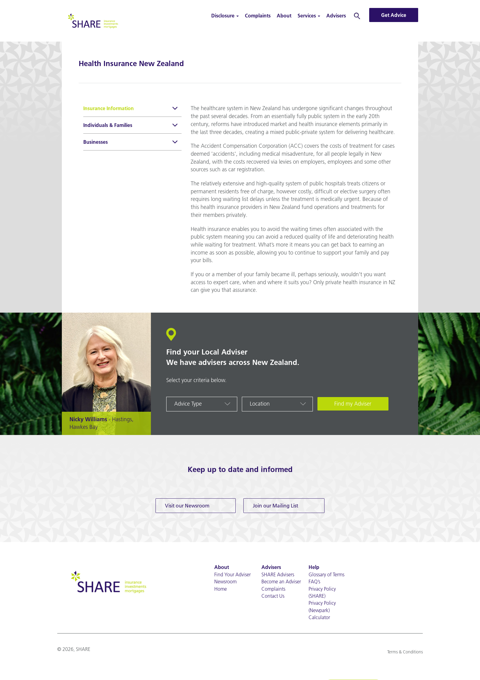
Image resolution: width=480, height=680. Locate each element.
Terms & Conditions (405, 652)
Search (357, 16)
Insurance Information (130, 109)
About (284, 16)
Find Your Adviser (232, 574)
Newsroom (225, 581)
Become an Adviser (281, 581)
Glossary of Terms (326, 574)
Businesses (130, 143)
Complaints (258, 16)
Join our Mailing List (275, 506)
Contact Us (272, 596)
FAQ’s (314, 581)
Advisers (336, 16)
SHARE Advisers (277, 574)
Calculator (319, 617)
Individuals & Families (130, 126)
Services (309, 16)
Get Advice (393, 15)
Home (220, 589)
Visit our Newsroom (187, 506)
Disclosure (225, 16)
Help (314, 567)
